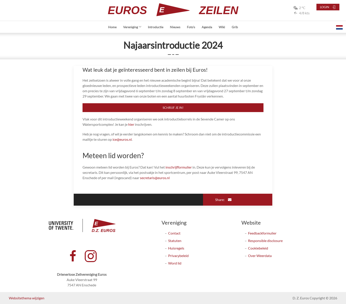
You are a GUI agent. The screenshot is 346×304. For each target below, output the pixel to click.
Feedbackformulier (262, 233)
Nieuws (175, 27)
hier (131, 124)
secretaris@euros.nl (155, 178)
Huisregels (176, 248)
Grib (235, 27)
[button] (339, 27)
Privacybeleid (178, 255)
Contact (174, 233)
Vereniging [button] (132, 27)
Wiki (222, 27)
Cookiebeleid (258, 248)
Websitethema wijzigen (26, 298)
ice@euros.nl (122, 139)
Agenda (207, 27)
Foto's (191, 27)
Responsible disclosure (265, 240)
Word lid (174, 263)
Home (112, 27)
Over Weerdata (260, 255)
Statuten (174, 240)
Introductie (155, 27)
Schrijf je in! (173, 107)
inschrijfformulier (178, 167)
